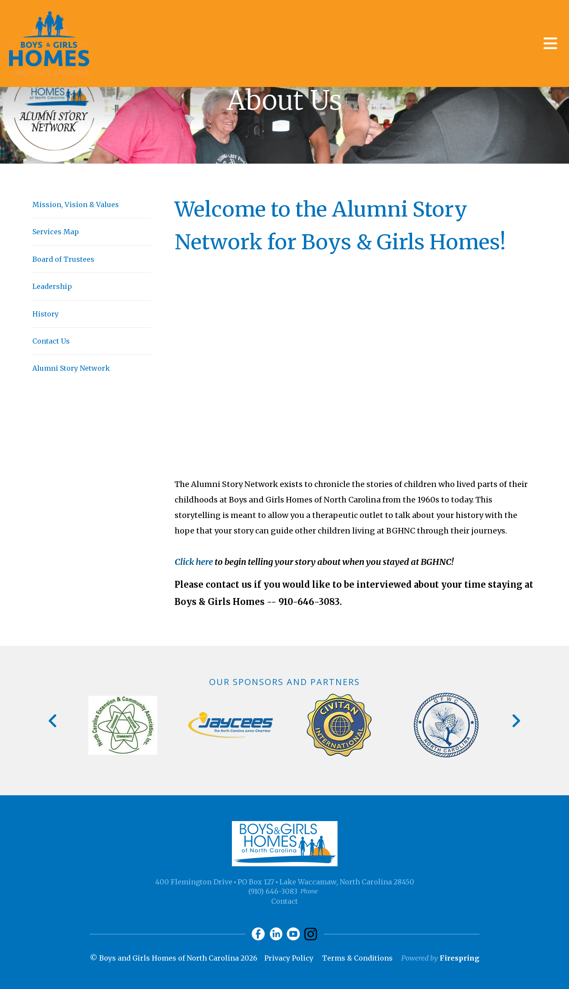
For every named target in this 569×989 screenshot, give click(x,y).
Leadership (52, 286)
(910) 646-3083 (272, 891)
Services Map (55, 231)
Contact (284, 901)
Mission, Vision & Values (75, 204)
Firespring (459, 958)
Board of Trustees (63, 259)
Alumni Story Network (71, 368)
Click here (194, 561)
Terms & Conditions (357, 958)
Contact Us (51, 341)
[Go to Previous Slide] (53, 720)
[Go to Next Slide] (515, 720)
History (45, 314)
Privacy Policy (288, 958)
